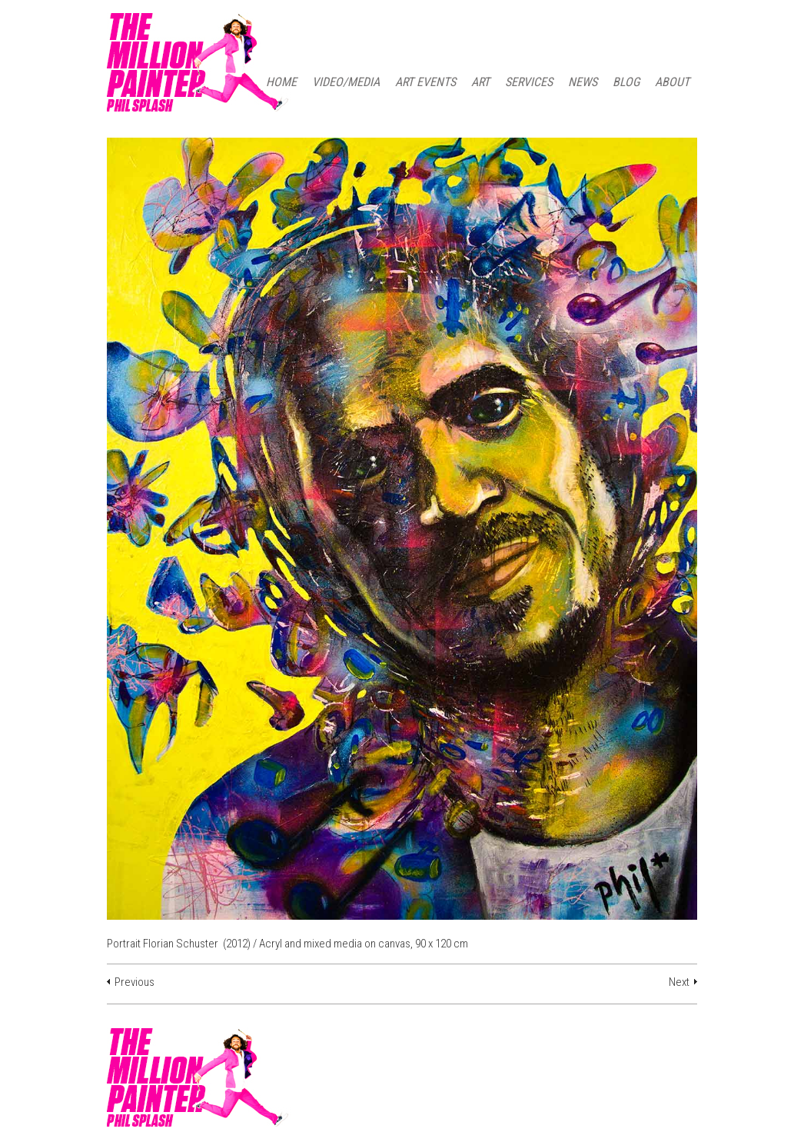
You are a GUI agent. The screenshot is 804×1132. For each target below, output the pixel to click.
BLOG (626, 82)
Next (679, 982)
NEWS (582, 82)
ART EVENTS (425, 82)
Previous (134, 982)
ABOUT (672, 82)
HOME (281, 82)
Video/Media (346, 82)
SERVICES (529, 82)
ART (480, 82)
